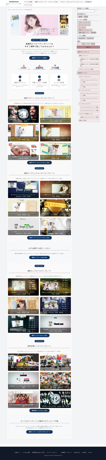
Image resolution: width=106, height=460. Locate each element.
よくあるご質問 (26, 452)
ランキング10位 (53, 2)
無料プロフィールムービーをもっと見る (39, 162)
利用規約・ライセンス (66, 452)
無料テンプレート (40, 2)
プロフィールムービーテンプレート (71, 2)
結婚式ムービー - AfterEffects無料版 (90, 65)
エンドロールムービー (85, 103)
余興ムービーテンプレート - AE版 (89, 117)
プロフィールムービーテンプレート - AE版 (89, 81)
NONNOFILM (14, 2)
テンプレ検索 (28, 2)
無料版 (80, 16)
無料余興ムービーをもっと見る (39, 410)
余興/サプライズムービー (85, 30)
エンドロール (82, 27)
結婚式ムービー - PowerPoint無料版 (90, 60)
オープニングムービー (84, 25)
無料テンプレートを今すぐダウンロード (39, 431)
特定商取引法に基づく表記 (38, 452)
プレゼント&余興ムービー (86, 113)
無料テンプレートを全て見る (39, 257)
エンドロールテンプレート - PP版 (89, 110)
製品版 (86, 16)
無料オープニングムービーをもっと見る (39, 237)
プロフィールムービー (84, 22)
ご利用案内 (87, 2)
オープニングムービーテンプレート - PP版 (89, 99)
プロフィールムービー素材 (86, 69)
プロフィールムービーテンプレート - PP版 (89, 86)
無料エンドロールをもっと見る (39, 335)
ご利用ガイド (17, 452)
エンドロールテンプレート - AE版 (89, 107)
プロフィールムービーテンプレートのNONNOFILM (20, 9)
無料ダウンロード (83, 52)
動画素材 (93, 32)
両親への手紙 (82, 120)
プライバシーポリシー (52, 452)
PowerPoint (90, 38)
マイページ (27, 5)
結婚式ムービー (83, 73)
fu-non (90, 452)
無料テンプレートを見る (39, 58)
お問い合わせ (77, 452)
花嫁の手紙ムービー (84, 32)
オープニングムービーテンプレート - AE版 (89, 94)
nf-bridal (84, 452)
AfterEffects (82, 38)
